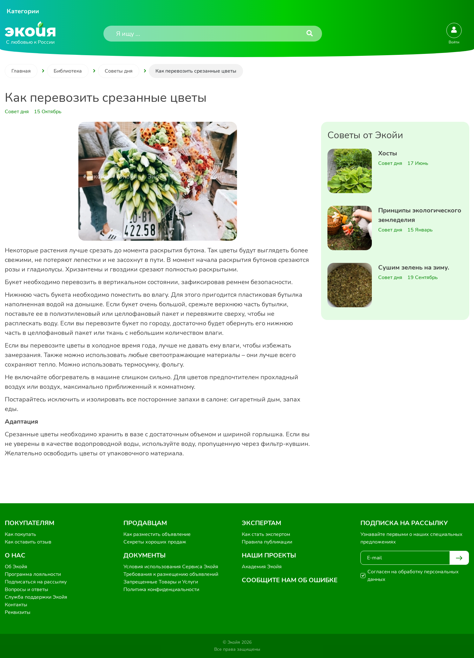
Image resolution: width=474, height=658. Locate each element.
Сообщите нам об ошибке (290, 580)
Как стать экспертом (266, 534)
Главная (21, 71)
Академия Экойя (262, 566)
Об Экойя (16, 566)
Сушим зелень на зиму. (413, 267)
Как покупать (20, 534)
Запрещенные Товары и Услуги (160, 581)
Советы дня (119, 71)
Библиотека (68, 71)
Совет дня (390, 163)
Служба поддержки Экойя (36, 597)
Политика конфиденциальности (161, 589)
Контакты (16, 604)
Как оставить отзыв (28, 541)
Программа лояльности (33, 574)
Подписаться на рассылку (36, 581)
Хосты (387, 153)
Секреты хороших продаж (154, 541)
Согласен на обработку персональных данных (413, 575)
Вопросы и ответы (26, 589)
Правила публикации (267, 541)
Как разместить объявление (157, 534)
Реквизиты (17, 612)
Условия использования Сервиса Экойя (170, 566)
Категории (23, 11)
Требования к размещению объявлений (170, 574)
